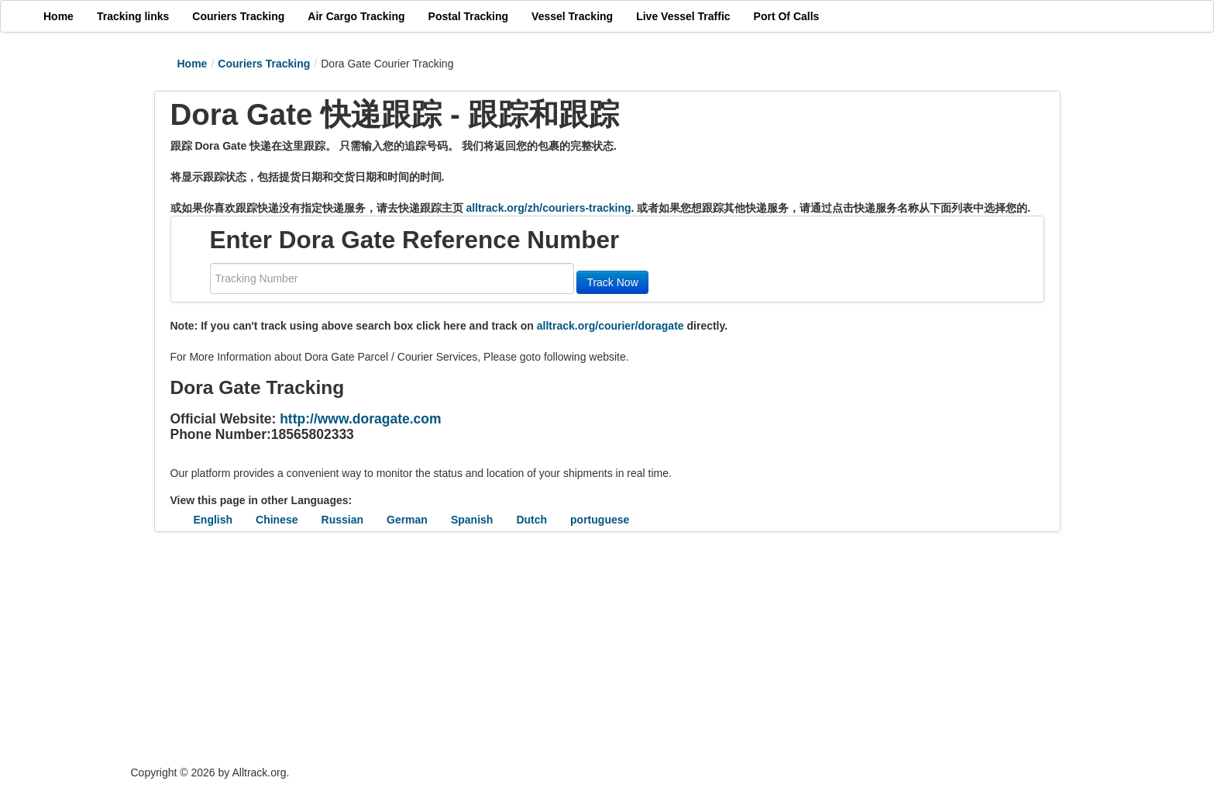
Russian (342, 519)
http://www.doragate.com (360, 419)
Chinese (276, 519)
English (213, 519)
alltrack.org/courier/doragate (610, 326)
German (407, 519)
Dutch (531, 519)
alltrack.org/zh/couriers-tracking (548, 208)
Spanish (472, 519)
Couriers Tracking (264, 63)
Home (192, 63)
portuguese (599, 519)
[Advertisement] (514, 648)
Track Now (612, 282)
